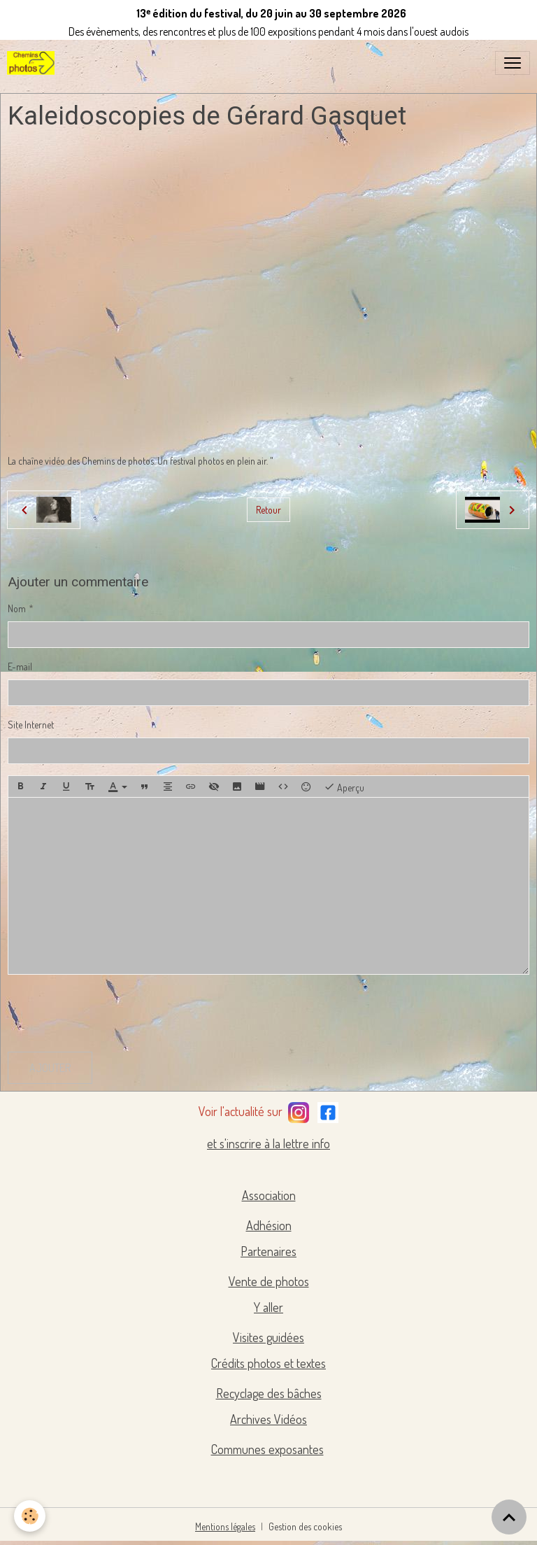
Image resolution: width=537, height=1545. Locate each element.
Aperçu (344, 786)
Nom (17, 608)
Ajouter (50, 1068)
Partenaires (268, 1251)
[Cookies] (29, 1516)
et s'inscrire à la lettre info (268, 1143)
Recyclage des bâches (269, 1393)
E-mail (20, 666)
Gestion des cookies (305, 1526)
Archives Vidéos (268, 1419)
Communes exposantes (267, 1449)
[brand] (33, 63)
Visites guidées (268, 1337)
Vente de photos (269, 1281)
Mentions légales (225, 1526)
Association (269, 1195)
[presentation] (114, 1013)
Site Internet (31, 725)
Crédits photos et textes (268, 1363)
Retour (268, 510)
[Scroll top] (509, 1517)
